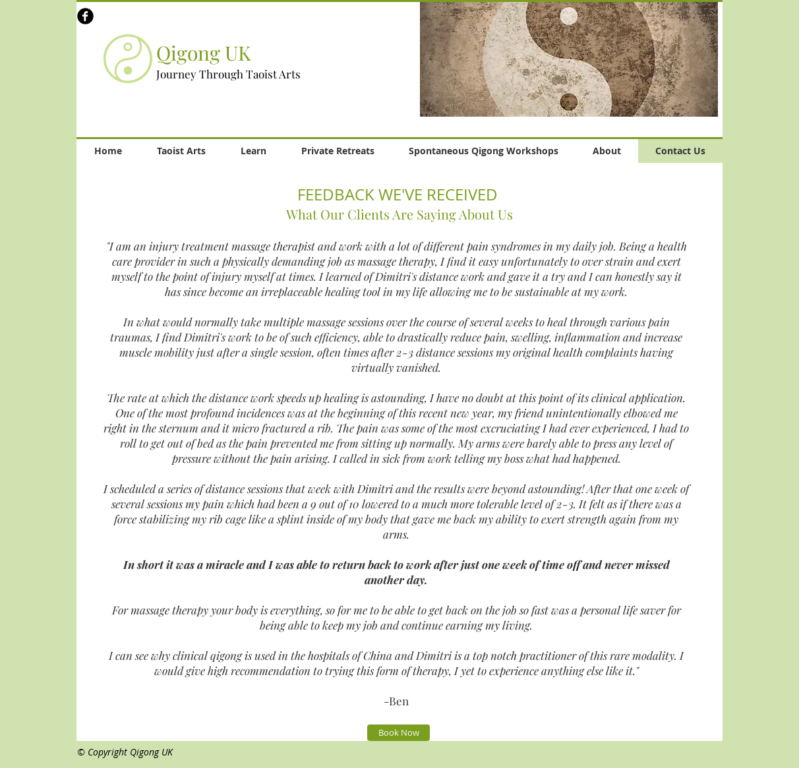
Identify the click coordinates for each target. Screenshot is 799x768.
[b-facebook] (85, 16)
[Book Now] (398, 732)
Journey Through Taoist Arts (228, 74)
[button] (569, 59)
